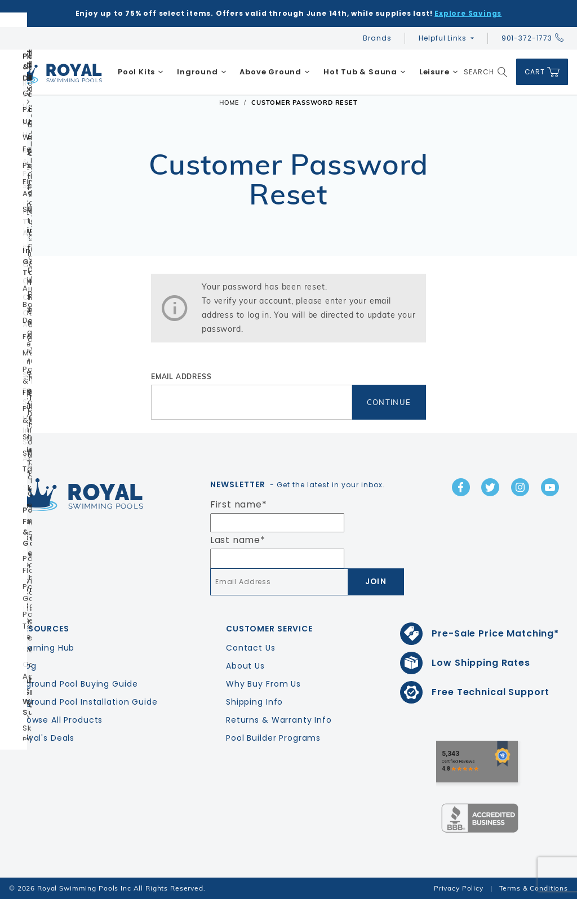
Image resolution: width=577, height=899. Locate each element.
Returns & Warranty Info (279, 720)
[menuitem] (140, 72)
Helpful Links (442, 38)
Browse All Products (60, 720)
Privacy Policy (458, 888)
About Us (245, 665)
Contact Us (251, 647)
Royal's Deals (46, 738)
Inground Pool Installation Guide (88, 701)
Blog (27, 665)
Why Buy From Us (263, 683)
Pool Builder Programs (273, 738)
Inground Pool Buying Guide (77, 683)
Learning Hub (46, 647)
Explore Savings (467, 13)
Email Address (181, 376)
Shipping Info (254, 701)
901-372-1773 (532, 38)
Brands (377, 38)
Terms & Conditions (533, 888)
